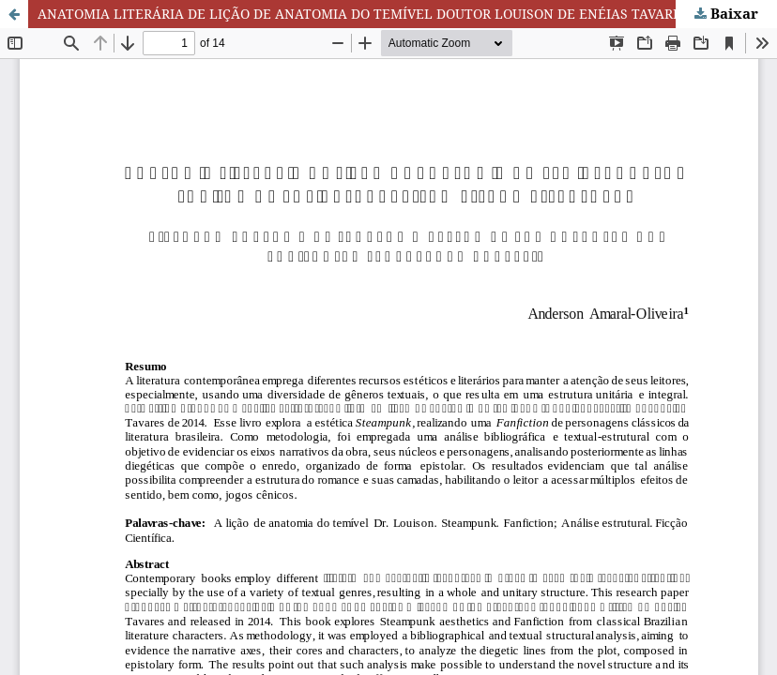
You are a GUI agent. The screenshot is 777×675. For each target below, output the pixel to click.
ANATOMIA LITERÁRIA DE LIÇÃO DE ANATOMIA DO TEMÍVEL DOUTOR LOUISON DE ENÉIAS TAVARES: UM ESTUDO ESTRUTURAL (407, 13)
